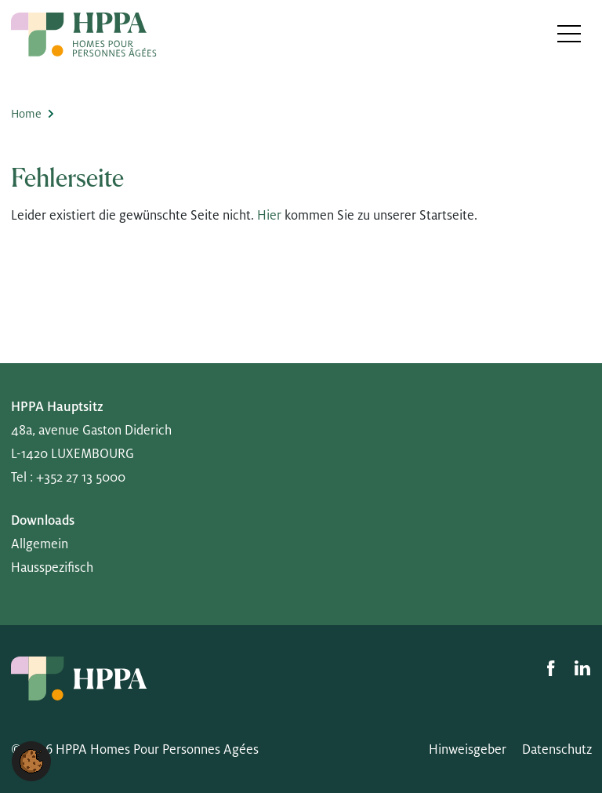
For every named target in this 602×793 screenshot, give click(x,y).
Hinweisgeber (467, 750)
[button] (31, 761)
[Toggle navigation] (569, 33)
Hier (269, 216)
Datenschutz (557, 750)
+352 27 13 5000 (80, 478)
